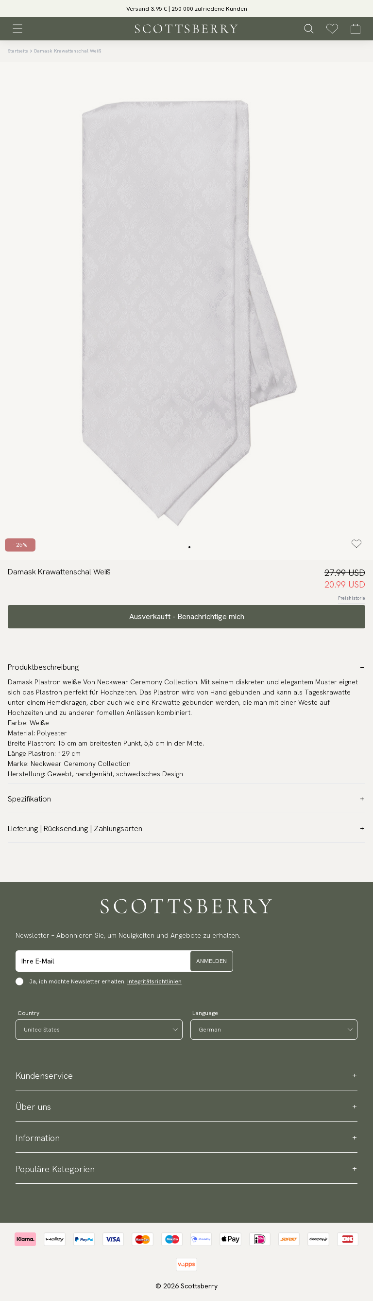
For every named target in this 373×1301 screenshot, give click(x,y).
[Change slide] (189, 547)
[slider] (186, 8)
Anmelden (211, 961)
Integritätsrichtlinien (154, 981)
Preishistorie (351, 598)
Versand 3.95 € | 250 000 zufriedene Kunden (186, 9)
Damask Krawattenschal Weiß (68, 51)
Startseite (18, 51)
